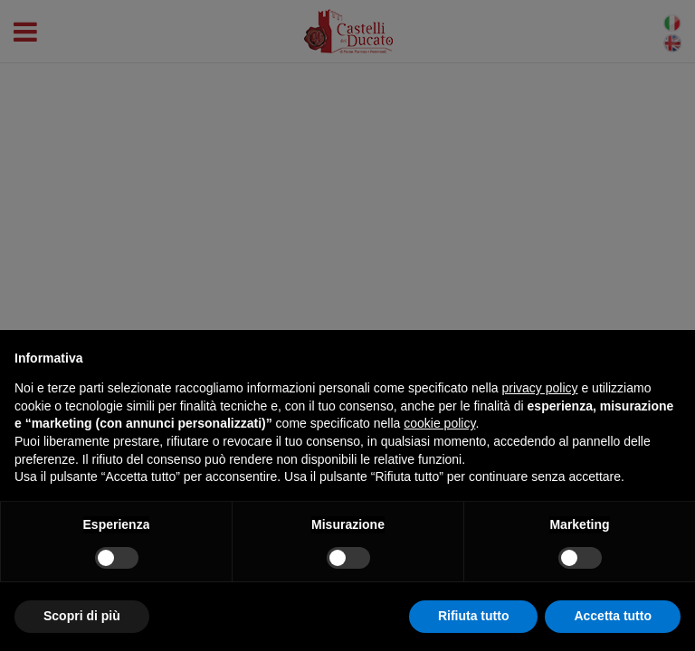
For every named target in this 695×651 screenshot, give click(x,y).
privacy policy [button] (540, 388)
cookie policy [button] (439, 423)
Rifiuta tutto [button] (473, 616)
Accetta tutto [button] (613, 616)
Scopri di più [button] (81, 616)
